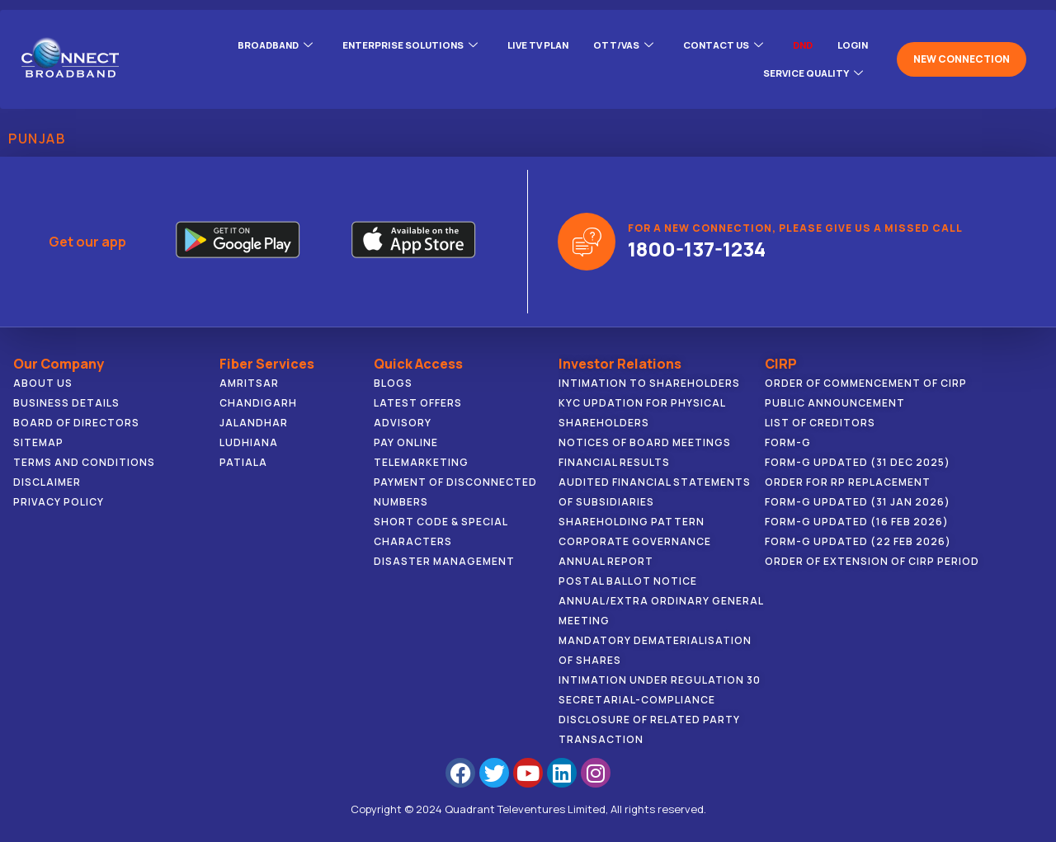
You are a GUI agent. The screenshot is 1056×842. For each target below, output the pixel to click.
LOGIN (851, 44)
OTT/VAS (612, 44)
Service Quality (810, 64)
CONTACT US (715, 44)
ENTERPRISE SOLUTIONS (389, 44)
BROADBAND (250, 44)
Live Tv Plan (523, 44)
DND (799, 44)
